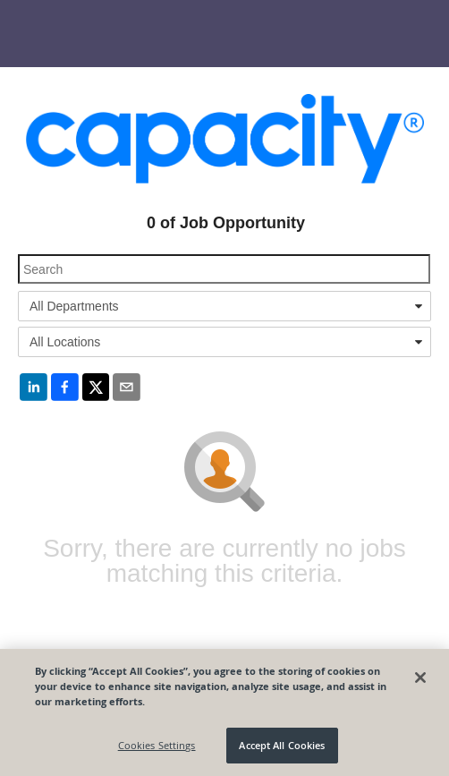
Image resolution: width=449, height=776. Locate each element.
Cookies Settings (157, 745)
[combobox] (224, 306)
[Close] (420, 677)
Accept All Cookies (282, 745)
